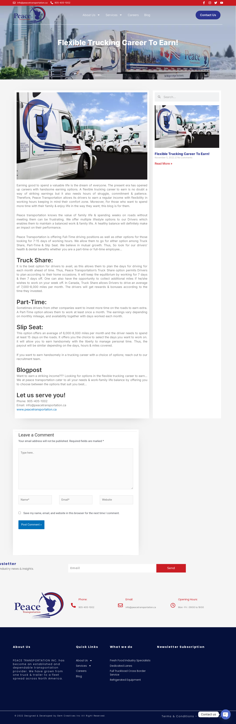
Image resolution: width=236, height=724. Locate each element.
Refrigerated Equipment (125, 680)
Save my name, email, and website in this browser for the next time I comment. (71, 513)
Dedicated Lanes (121, 666)
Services (114, 15)
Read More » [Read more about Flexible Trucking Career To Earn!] (163, 163)
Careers (133, 15)
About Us (91, 15)
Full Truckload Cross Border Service (128, 672)
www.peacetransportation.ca (37, 409)
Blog (147, 15)
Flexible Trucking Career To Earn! (182, 154)
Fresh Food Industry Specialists (130, 660)
